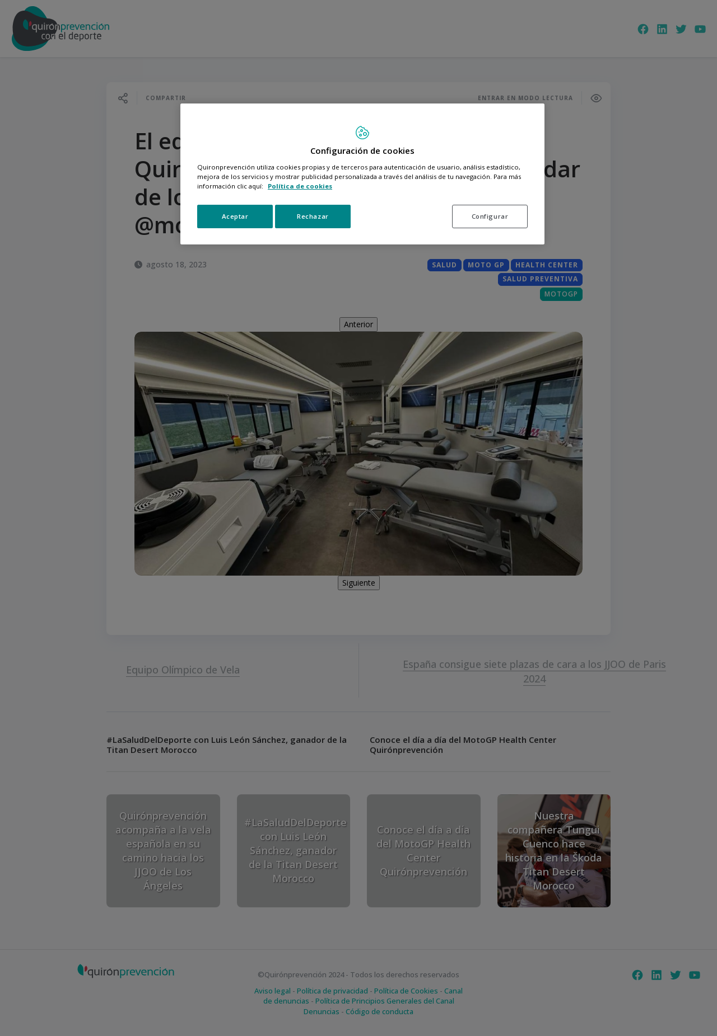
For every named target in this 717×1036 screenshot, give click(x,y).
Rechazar (313, 216)
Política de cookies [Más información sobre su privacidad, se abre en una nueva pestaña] (300, 186)
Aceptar (235, 216)
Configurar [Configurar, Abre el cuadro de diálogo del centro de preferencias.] (490, 216)
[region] (362, 173)
